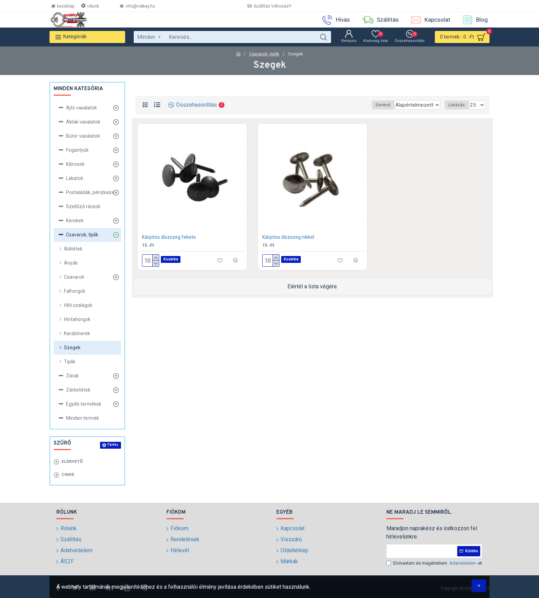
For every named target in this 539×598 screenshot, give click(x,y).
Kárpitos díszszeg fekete (169, 237)
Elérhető (72, 461)
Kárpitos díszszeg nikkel (288, 237)
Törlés (113, 444)
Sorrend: (367, 105)
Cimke (68, 475)
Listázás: (459, 105)
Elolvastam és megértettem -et (434, 563)
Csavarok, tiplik (264, 53)
